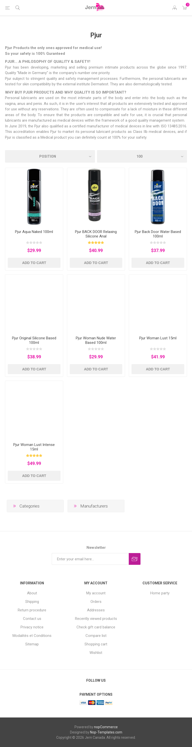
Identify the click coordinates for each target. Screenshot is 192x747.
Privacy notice (32, 627)
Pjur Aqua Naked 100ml (34, 231)
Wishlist (96, 652)
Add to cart (34, 263)
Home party (160, 593)
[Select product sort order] (50, 156)
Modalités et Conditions (32, 635)
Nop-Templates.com (106, 732)
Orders (96, 601)
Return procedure (32, 610)
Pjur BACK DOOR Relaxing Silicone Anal (96, 233)
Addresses (96, 610)
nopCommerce (106, 727)
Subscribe (134, 559)
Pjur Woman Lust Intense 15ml (34, 446)
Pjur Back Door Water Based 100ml (158, 233)
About (32, 593)
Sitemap (32, 644)
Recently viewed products (96, 618)
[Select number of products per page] (142, 156)
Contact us (32, 618)
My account (96, 593)
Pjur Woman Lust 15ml (157, 338)
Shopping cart (95, 644)
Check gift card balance (95, 627)
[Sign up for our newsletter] (90, 559)
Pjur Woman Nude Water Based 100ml (96, 340)
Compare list (96, 635)
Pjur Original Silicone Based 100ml (34, 340)
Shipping (32, 601)
